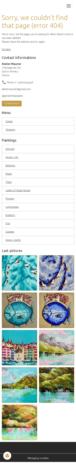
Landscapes (12, 206)
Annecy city (12, 157)
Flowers (10, 198)
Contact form (11, 103)
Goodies (10, 231)
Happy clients (13, 240)
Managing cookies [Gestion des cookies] (38, 458)
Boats (9, 173)
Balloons (10, 165)
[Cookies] (7, 456)
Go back (6, 49)
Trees (9, 182)
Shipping (10, 129)
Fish (8, 223)
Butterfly (10, 215)
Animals (10, 148)
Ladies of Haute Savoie (18, 190)
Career (9, 121)
